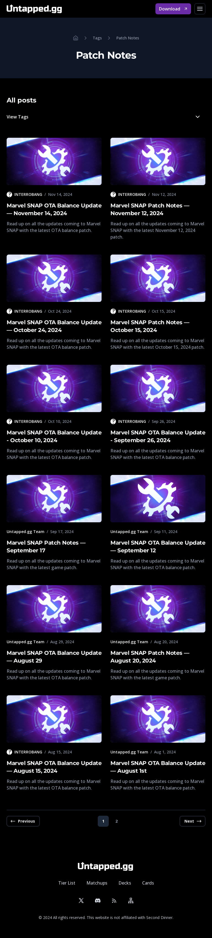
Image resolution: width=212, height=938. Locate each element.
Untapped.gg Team (25, 531)
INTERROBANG (28, 194)
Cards (148, 883)
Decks (124, 883)
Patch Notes (127, 37)
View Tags (103, 117)
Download (173, 9)
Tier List (66, 883)
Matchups (96, 883)
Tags (97, 37)
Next (193, 821)
